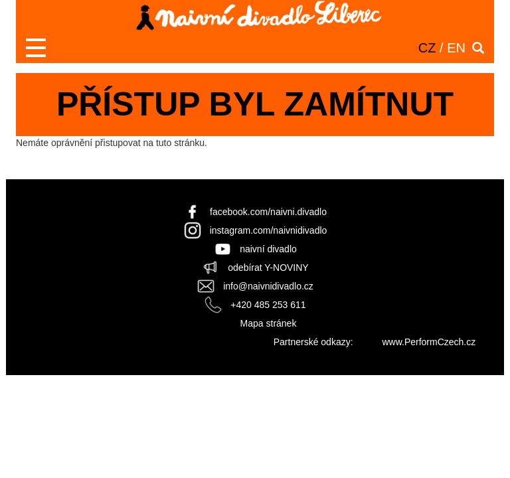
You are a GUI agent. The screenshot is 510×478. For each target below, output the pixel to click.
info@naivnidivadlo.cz (268, 286)
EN (456, 47)
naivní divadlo (268, 249)
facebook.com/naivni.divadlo (268, 211)
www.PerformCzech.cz (428, 342)
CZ (427, 47)
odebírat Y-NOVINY (268, 267)
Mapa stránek (268, 323)
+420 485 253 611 (267, 304)
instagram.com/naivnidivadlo (268, 230)
